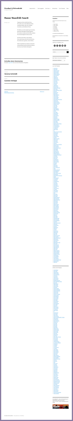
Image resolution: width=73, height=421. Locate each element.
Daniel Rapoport (56, 108)
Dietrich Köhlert (56, 301)
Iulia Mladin (55, 156)
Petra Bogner (55, 369)
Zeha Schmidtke (56, 261)
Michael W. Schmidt (56, 212)
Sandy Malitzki (55, 375)
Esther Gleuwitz (56, 124)
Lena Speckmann (56, 181)
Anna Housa (55, 81)
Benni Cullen (55, 89)
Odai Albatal (55, 365)
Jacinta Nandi (55, 157)
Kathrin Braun (55, 334)
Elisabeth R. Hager (56, 119)
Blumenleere (55, 93)
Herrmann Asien (56, 151)
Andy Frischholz (56, 75)
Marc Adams (55, 194)
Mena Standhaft (55, 357)
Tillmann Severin (56, 383)
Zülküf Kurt (55, 262)
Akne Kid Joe (55, 68)
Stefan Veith (55, 249)
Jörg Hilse (55, 164)
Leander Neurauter (56, 341)
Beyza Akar (55, 282)
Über (67, 8)
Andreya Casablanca (56, 74)
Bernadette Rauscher (56, 280)
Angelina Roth (55, 78)
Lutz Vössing (55, 191)
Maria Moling (55, 202)
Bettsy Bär (55, 91)
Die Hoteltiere (55, 114)
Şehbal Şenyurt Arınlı (56, 242)
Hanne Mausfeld (56, 146)
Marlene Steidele (56, 204)
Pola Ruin (55, 229)
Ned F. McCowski (56, 219)
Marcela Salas (55, 195)
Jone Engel (55, 162)
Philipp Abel (55, 371)
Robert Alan (55, 234)
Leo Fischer (55, 182)
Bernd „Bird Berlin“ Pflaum (57, 90)
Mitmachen (54, 8)
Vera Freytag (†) (55, 257)
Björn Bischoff (55, 92)
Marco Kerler (55, 196)
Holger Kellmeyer (56, 152)
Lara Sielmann (55, 340)
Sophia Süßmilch (56, 247)
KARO (54, 168)
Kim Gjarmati (55, 339)
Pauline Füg (55, 224)
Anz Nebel (55, 84)
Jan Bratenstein (55, 159)
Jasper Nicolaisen (56, 161)
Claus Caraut (55, 106)
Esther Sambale (55, 308)
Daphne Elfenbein (56, 109)
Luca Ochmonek (56, 347)
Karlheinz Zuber (56, 328)
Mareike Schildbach (56, 197)
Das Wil (54, 111)
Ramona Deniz (55, 231)
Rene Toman (55, 373)
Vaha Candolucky (56, 387)
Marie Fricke (55, 354)
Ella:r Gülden (55, 121)
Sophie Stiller (55, 248)
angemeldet (10, 62)
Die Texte (47, 8)
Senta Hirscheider (56, 379)
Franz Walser (55, 135)
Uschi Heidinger (56, 256)
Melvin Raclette (55, 209)
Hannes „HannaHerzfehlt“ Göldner (59, 317)
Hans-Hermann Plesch (57, 147)
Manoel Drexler (55, 350)
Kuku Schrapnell (56, 177)
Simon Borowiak (56, 244)
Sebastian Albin (55, 377)
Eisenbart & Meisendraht (13, 8)
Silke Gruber (55, 243)
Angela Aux (55, 76)
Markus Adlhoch (56, 355)
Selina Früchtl (55, 378)
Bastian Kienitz (55, 86)
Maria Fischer (55, 201)
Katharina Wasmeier (56, 169)
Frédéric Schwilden (56, 138)
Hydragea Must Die (56, 153)
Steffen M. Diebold (56, 250)
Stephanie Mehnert (56, 251)
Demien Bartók (55, 113)
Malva (54, 192)
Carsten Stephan (56, 97)
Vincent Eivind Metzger (57, 259)
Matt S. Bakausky (56, 206)
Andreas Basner (55, 272)
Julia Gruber (55, 324)
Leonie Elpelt (55, 183)
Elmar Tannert (55, 122)
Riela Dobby (55, 233)
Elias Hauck (55, 116)
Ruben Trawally (55, 236)
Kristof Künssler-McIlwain (57, 175)
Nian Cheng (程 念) (56, 220)
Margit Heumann (56, 198)
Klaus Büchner (55, 174)
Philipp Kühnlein (56, 372)
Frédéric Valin (55, 139)
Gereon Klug (55, 141)
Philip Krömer (55, 227)
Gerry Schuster (55, 142)
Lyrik (8, 22)
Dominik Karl (55, 302)
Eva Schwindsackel (56, 126)
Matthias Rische (56, 207)
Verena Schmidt (55, 258)
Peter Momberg (55, 225)
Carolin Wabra (55, 96)
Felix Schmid (55, 134)
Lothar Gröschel (56, 188)
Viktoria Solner (55, 391)
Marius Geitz (55, 203)
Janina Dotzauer (55, 160)
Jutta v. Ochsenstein (56, 167)
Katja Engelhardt (56, 171)
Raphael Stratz (55, 232)
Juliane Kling (55, 166)
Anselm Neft (55, 83)
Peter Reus (55, 226)
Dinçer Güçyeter (56, 115)
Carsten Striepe (55, 98)
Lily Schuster (55, 184)
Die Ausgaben (41, 8)
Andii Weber (55, 69)
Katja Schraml (55, 172)
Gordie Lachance (56, 316)
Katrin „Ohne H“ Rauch (57, 173)
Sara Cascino (55, 376)
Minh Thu (55, 360)
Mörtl (54, 362)
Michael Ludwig (55, 211)
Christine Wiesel (56, 104)
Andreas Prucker (56, 72)
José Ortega (55, 323)
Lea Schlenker (55, 179)
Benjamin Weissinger (56, 87)
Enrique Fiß (55, 305)
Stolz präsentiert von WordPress (19, 415)
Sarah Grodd (55, 241)
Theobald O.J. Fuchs (56, 254)
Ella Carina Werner (56, 120)
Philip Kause (55, 370)
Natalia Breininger (56, 218)
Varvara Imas (55, 388)
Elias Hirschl (55, 117)
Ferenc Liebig (55, 315)
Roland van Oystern (56, 235)
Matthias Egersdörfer (56, 356)
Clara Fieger (55, 105)
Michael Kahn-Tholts (56, 358)
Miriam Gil (55, 214)
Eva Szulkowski (55, 127)
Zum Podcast (62, 8)
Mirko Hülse (55, 216)
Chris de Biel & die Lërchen (57, 99)
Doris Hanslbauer (56, 303)
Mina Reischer (55, 213)
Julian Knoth (55, 165)
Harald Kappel (55, 149)
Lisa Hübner (55, 345)
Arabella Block (55, 85)
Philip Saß (55, 228)
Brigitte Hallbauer (56, 94)
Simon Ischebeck (56, 246)
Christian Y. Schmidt (56, 102)
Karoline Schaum (56, 330)
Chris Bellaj (55, 287)
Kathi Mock (55, 333)
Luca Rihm (55, 189)
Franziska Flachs (56, 136)
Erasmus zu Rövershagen (57, 123)
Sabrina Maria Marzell (56, 237)
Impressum (6, 91)
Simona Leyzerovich (56, 380)
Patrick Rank (55, 368)
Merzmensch (55, 210)
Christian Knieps (56, 101)
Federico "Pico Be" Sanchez (57, 131)
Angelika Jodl (55, 77)
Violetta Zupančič (56, 393)
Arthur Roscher (55, 278)
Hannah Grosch (55, 145)
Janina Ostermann (56, 320)
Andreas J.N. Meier (56, 70)
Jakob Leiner (55, 158)
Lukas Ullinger (55, 190)
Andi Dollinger (55, 270)
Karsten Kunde (55, 331)
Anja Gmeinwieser (56, 79)
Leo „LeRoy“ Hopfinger (57, 342)
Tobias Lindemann (56, 385)
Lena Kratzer (55, 180)
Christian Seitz (55, 293)
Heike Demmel (55, 318)
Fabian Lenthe (55, 129)
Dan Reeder (55, 107)
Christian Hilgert (56, 288)
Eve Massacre (55, 128)
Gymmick (55, 143)
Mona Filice (55, 361)
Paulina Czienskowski (56, 222)
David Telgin (55, 112)
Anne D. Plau (55, 82)
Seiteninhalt (32, 8)
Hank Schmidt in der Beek (57, 144)
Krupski (54, 176)
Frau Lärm (55, 137)
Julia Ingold (55, 326)
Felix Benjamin (55, 132)
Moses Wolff (55, 217)
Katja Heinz (55, 335)
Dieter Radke (55, 300)
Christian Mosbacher (56, 289)
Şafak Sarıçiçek (55, 239)
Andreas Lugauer (56, 71)
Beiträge (6, 22)
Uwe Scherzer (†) (56, 386)
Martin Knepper (55, 205)
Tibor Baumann (55, 255)
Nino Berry (55, 221)
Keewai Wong (55, 338)
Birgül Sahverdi (55, 283)
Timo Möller (55, 384)
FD (53, 130)
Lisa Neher (55, 187)
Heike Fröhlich (55, 150)
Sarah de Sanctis (56, 240)
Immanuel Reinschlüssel (57, 154)
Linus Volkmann (56, 186)
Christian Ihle (55, 100)
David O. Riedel (55, 297)
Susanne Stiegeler (56, 252)
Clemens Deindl (55, 295)
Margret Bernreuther (56, 199)
